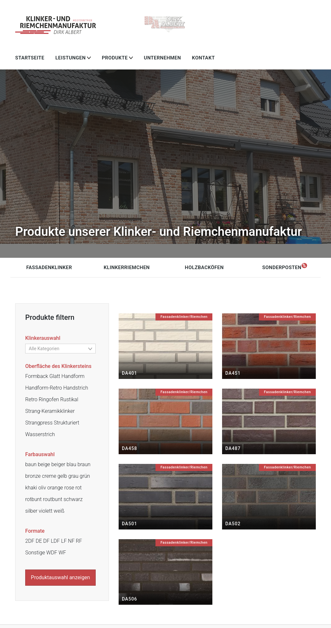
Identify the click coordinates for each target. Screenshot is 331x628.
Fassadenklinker (49, 267)
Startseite (29, 58)
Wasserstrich (40, 434)
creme (49, 476)
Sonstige (35, 553)
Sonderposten (281, 267)
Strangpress (39, 423)
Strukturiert (66, 423)
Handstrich (75, 388)
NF (71, 541)
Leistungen (70, 58)
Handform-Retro (43, 388)
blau (71, 464)
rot (78, 488)
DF (46, 541)
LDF (55, 541)
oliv (42, 488)
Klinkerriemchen (127, 267)
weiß (59, 511)
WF (62, 553)
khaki (31, 488)
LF (64, 541)
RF (79, 541)
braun (84, 464)
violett (45, 511)
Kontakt (203, 58)
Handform (72, 376)
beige (44, 464)
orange (55, 488)
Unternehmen (162, 58)
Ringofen (49, 399)
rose (69, 488)
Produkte (115, 58)
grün (85, 476)
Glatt (54, 376)
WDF (51, 553)
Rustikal (69, 399)
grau (73, 476)
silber (31, 511)
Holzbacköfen (204, 267)
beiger (58, 464)
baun (31, 464)
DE (39, 541)
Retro (31, 399)
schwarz (72, 499)
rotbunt (33, 499)
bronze (33, 476)
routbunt (52, 499)
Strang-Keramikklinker (50, 411)
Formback (36, 376)
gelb (62, 476)
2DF (29, 541)
